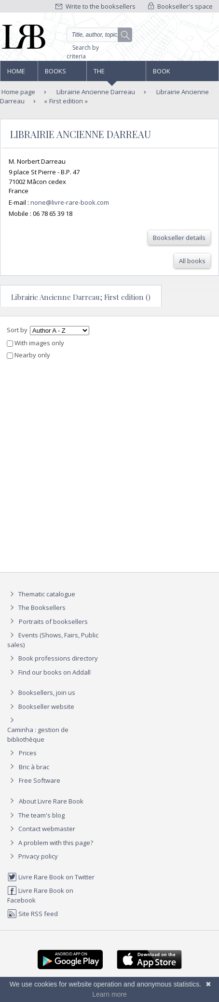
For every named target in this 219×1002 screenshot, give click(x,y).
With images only (35, 343)
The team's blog (36, 815)
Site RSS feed (32, 913)
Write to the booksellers (95, 6)
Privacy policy (32, 856)
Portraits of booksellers (53, 621)
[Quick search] (99, 35)
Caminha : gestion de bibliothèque (37, 734)
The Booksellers (114, 74)
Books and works (56, 74)
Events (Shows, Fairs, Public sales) (52, 639)
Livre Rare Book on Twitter (51, 877)
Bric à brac (34, 766)
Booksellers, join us (41, 692)
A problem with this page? (50, 842)
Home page (16, 74)
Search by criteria (83, 51)
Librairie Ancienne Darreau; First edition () (81, 297)
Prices (28, 752)
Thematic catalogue (41, 594)
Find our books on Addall (49, 672)
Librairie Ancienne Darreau (95, 91)
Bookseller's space (180, 6)
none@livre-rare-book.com (69, 202)
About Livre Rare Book (51, 801)
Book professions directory (173, 74)
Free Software (39, 780)
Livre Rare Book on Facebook (40, 895)
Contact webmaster (41, 828)
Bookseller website (40, 706)
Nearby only (28, 355)
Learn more (109, 994)
